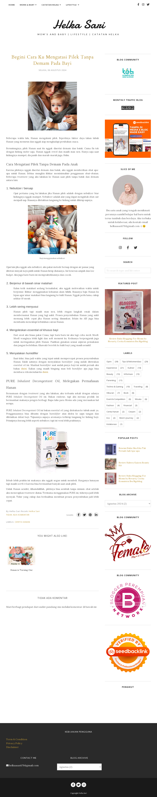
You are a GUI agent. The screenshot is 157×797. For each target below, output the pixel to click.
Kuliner (131, 367)
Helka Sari (78, 23)
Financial (128, 405)
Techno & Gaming (115, 386)
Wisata (138, 399)
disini (24, 368)
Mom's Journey (126, 418)
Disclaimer (12, 747)
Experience (112, 367)
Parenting (111, 380)
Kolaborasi (112, 424)
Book (126, 392)
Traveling (138, 386)
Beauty (110, 374)
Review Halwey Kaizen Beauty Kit (134, 464)
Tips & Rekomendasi (131, 361)
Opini (109, 361)
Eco (108, 418)
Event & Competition (116, 399)
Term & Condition (16, 739)
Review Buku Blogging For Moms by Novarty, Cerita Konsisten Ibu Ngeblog (128, 340)
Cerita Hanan (22, 522)
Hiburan (110, 392)
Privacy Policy (14, 743)
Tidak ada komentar (17, 514)
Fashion (110, 405)
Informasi (128, 374)
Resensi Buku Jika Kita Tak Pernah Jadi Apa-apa (132, 449)
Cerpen (131, 411)
